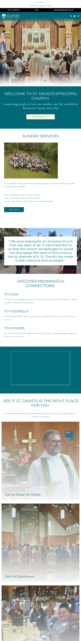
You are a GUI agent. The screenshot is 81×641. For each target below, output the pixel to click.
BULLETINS (14, 210)
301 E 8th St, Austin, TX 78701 (40, 5)
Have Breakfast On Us (63, 10)
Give (36, 10)
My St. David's (13, 10)
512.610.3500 (40, 2)
